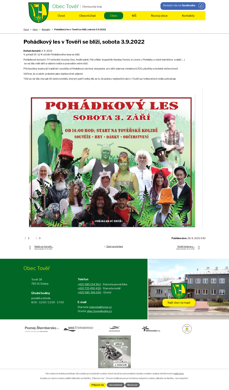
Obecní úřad (87, 15)
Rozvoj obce (159, 15)
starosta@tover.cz (100, 307)
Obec (113, 15)
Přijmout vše (96, 385)
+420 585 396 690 (89, 293)
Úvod (61, 15)
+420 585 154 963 (89, 284)
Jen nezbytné (115, 385)
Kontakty (188, 15)
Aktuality (46, 29)
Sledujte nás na (183, 6)
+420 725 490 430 (89, 288)
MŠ (134, 15)
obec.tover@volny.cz (99, 311)
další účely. (179, 373)
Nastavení (134, 385)
